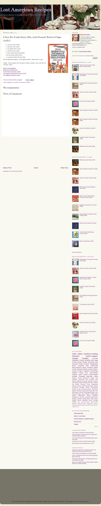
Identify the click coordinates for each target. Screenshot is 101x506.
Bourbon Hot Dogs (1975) (10, 70)
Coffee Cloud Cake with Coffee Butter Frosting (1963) (87, 65)
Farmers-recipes (77, 362)
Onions (85, 374)
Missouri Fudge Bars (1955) (87, 241)
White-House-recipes (82, 381)
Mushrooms (95, 389)
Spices (84, 367)
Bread (81, 372)
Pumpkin (80, 371)
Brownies (74, 398)
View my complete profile (78, 47)
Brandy (77, 384)
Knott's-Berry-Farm (89, 405)
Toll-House (79, 390)
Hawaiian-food (86, 382)
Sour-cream (75, 387)
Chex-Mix (15, 82)
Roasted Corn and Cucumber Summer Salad (83, 441)
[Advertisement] (35, 151)
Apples (96, 367)
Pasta (92, 398)
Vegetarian (86, 371)
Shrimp (89, 395)
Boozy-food (85, 390)
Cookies (85, 358)
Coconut (81, 392)
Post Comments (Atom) (16, 171)
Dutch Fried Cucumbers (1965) (11, 72)
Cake (74, 354)
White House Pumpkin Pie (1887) (88, 223)
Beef (87, 365)
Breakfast (88, 360)
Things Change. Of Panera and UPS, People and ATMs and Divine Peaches (84, 435)
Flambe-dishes (86, 398)
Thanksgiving (94, 364)
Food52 (76, 424)
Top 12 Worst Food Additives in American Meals (84, 453)
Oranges (74, 378)
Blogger (87, 501)
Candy (74, 369)
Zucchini (74, 389)
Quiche (90, 400)
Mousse (77, 406)
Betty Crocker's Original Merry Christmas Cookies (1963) (87, 196)
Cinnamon (82, 384)
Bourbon (87, 394)
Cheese (81, 360)
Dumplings (85, 400)
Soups (81, 364)
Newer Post (7, 168)
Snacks (28, 82)
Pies (96, 362)
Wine (92, 360)
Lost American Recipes (25, 10)
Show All (96, 426)
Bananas (90, 381)
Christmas (80, 369)
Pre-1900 (95, 358)
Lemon (80, 374)
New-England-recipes (89, 392)
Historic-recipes (88, 369)
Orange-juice (94, 384)
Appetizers (10, 82)
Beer (83, 394)
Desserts (75, 356)
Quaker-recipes (94, 401)
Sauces (96, 386)
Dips (79, 401)
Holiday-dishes (94, 394)
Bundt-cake (92, 390)
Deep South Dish (78, 413)
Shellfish (74, 376)
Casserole (81, 365)
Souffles (74, 402)
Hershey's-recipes (85, 401)
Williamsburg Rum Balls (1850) (87, 146)
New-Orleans (94, 372)
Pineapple (82, 376)
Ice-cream (91, 379)
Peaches (74, 386)
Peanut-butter (81, 395)
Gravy (88, 384)
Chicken (74, 374)
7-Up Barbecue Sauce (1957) (87, 304)
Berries (79, 400)
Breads (85, 362)
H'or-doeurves (22, 82)
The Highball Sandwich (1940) (11, 75)
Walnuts (74, 381)
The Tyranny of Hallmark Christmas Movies (83, 432)
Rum (96, 379)
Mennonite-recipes (80, 405)
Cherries (80, 398)
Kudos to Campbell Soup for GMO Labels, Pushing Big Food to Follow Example (85, 463)
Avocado (82, 387)
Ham (86, 379)
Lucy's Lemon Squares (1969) (87, 101)
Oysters (74, 395)
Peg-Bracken (90, 403)
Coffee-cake (94, 365)
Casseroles (91, 362)
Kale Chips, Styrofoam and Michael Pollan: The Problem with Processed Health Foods (84, 450)
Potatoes (75, 372)
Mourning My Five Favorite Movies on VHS (83, 443)
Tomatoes (90, 367)
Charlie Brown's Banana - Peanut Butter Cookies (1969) (88, 278)
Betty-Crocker (94, 397)
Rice (92, 382)
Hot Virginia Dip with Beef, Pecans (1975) (14, 73)
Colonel (76, 501)
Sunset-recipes (93, 374)
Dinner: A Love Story (79, 416)
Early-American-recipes (87, 386)
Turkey (79, 389)
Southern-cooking (91, 354)
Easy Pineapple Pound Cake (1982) (89, 313)
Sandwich (74, 403)
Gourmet (86, 364)
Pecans (80, 378)
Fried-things (94, 371)
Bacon (74, 365)
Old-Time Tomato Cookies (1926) (88, 92)
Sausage (95, 400)
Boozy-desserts (77, 367)
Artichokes (87, 397)
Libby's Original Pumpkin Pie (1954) (89, 110)
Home (36, 168)
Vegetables (75, 360)
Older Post (64, 168)
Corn (86, 372)
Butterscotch (86, 378)
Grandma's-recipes (86, 389)
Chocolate (75, 364)
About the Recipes (76, 252)
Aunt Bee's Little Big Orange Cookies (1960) (87, 232)
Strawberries (75, 397)
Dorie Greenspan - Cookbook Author (84, 418)
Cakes (80, 354)
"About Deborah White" (85, 51)
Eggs (96, 360)
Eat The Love (77, 421)
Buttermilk (89, 376)
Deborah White (86, 34)
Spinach (74, 390)
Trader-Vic (81, 397)
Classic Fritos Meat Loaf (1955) (87, 128)
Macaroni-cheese (82, 403)
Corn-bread (81, 379)
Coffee (96, 376)
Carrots (87, 387)
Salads (92, 378)
